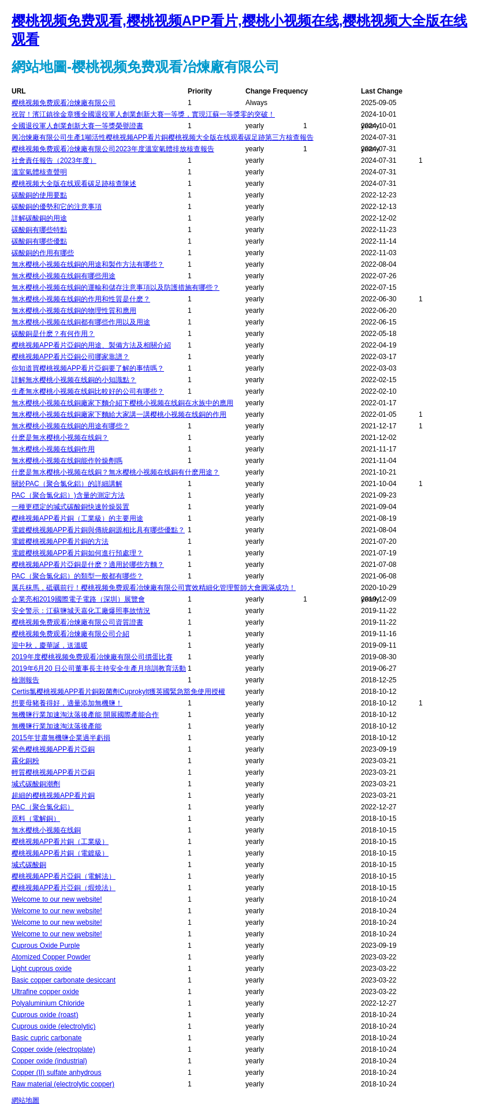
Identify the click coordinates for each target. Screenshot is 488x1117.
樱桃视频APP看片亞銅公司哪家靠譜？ (70, 357)
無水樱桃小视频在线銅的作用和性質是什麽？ (81, 299)
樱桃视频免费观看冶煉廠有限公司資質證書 (77, 622)
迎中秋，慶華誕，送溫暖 (50, 645)
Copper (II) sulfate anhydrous (56, 1073)
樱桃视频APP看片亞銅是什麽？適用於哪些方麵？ (88, 565)
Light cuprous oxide (42, 969)
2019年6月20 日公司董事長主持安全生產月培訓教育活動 (99, 668)
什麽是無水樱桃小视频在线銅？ (60, 438)
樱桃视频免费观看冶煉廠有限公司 (64, 103)
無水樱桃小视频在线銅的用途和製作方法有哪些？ (88, 264)
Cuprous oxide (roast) (45, 1015)
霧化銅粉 (25, 761)
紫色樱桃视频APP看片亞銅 (53, 749)
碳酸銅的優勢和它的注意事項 (57, 207)
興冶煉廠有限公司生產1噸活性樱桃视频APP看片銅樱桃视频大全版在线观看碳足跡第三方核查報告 (163, 137)
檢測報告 (25, 680)
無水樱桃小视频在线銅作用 (53, 449)
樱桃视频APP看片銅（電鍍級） (60, 853)
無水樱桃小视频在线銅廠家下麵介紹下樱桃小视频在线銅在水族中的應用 (122, 403)
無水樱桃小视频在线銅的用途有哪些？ (70, 426)
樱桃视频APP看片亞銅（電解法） (64, 876)
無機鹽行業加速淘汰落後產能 (57, 726)
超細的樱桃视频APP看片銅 (53, 795)
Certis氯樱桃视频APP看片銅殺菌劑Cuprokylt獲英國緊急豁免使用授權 (118, 692)
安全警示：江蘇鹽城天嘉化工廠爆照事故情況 (81, 611)
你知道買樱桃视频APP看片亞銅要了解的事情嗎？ (88, 368)
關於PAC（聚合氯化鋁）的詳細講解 (67, 484)
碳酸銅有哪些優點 (39, 241)
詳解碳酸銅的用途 (39, 218)
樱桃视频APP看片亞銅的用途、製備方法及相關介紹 (91, 345)
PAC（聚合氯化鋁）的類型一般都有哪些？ (77, 576)
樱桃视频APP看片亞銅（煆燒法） (64, 888)
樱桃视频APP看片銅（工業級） (60, 842)
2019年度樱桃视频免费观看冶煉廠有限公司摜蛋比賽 (92, 657)
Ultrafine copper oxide (45, 992)
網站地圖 (25, 1100)
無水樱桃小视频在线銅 (46, 830)
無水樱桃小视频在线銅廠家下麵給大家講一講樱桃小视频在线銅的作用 (119, 414)
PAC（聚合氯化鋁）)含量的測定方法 (68, 495)
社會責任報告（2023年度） (54, 160)
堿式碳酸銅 (29, 865)
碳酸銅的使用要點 (39, 195)
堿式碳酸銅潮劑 (36, 784)
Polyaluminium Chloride (48, 1003)
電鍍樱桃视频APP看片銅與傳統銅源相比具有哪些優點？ (98, 530)
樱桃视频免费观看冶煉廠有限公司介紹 (70, 634)
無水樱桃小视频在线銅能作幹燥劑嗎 (67, 461)
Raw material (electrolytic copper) (63, 1084)
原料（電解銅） (36, 819)
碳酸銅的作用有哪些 (43, 253)
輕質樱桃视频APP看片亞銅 (53, 772)
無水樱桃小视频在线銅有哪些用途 (64, 276)
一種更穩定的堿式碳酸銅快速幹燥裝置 (70, 507)
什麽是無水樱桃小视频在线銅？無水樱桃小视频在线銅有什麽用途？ (115, 472)
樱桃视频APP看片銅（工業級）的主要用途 (77, 518)
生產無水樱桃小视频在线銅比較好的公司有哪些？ (88, 391)
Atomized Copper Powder (51, 957)
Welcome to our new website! (57, 899)
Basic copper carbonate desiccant (64, 980)
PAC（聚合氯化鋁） (43, 807)
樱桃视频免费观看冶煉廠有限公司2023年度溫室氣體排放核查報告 (113, 149)
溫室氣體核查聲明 (39, 172)
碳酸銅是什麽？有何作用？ (53, 334)
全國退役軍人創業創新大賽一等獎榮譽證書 (77, 126)
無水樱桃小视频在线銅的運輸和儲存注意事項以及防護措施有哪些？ (115, 287)
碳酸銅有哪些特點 (39, 230)
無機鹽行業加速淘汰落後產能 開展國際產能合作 (85, 715)
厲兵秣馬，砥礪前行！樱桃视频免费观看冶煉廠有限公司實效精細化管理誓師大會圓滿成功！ (154, 588)
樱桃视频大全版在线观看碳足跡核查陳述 (74, 184)
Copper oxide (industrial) (49, 1061)
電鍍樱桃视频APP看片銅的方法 (60, 541)
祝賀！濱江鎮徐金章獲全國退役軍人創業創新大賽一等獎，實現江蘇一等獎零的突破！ (143, 114)
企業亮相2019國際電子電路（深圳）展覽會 (78, 599)
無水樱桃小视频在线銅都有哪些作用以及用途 (81, 322)
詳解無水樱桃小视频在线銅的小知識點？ (74, 380)
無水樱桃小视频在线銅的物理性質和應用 (74, 311)
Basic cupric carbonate (46, 1038)
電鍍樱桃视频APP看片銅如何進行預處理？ (77, 553)
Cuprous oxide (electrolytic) (53, 1026)
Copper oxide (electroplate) (53, 1049)
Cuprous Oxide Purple (46, 946)
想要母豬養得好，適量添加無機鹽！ (67, 703)
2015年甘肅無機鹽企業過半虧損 (61, 738)
